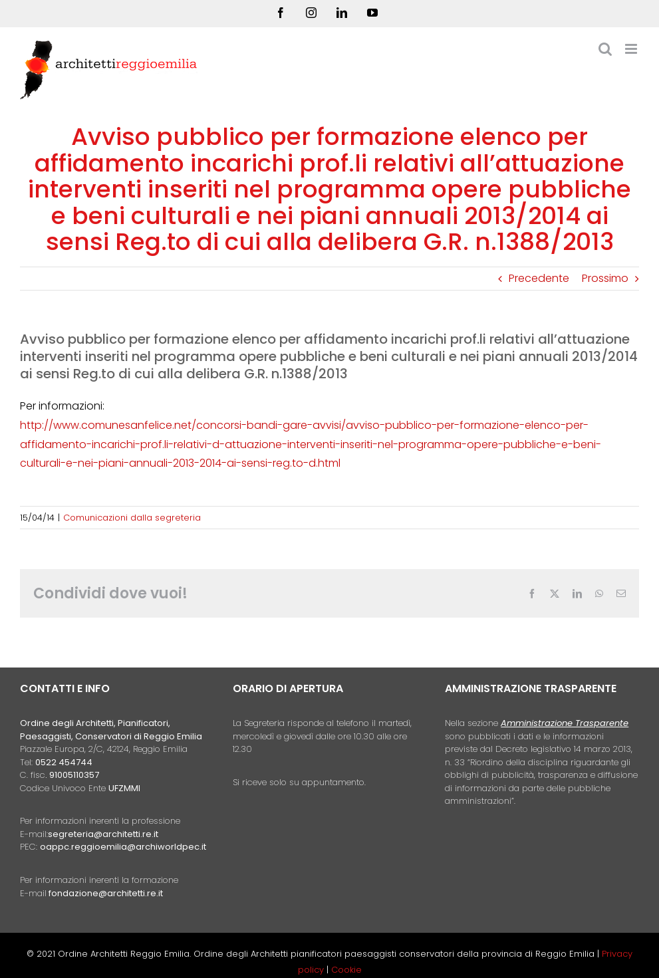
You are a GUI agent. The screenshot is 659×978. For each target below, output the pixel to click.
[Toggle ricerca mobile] (605, 49)
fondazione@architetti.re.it (106, 893)
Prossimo (605, 278)
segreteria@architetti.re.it (103, 834)
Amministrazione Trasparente (564, 723)
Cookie (346, 969)
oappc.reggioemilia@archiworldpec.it (123, 846)
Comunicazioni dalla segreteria (132, 517)
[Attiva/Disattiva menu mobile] (632, 49)
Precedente (539, 278)
